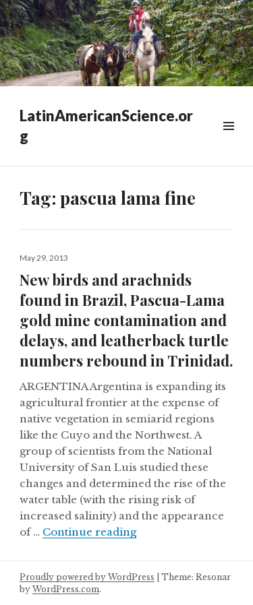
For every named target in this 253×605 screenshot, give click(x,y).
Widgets (228, 141)
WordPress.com (65, 589)
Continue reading (89, 532)
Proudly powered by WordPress (87, 577)
